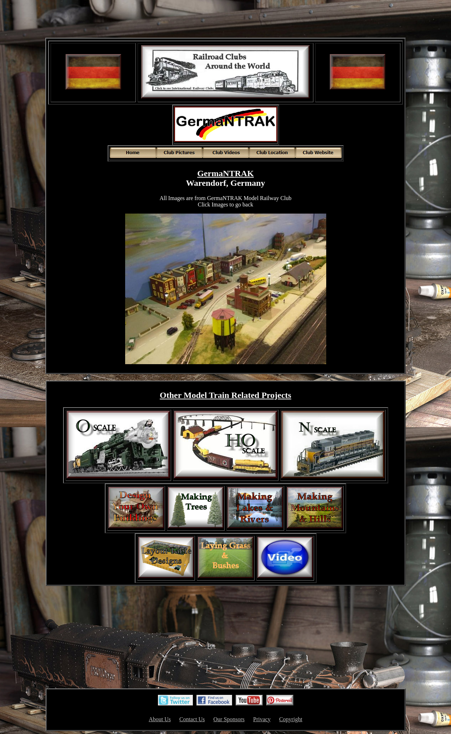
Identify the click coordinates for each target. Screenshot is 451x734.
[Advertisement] (225, 20)
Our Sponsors (229, 719)
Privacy (262, 719)
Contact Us (192, 719)
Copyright (290, 719)
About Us (160, 719)
